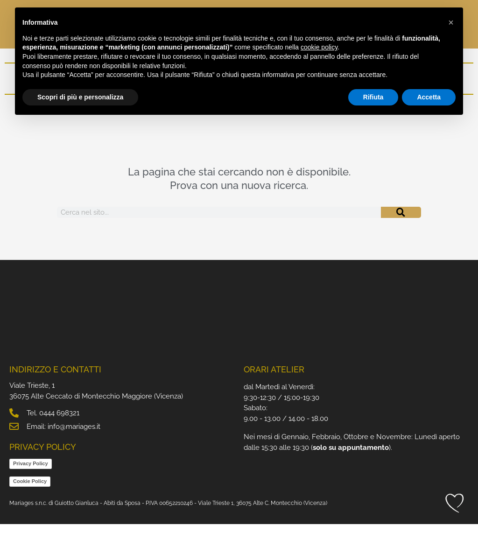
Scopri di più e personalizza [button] (80, 97)
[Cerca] (401, 227)
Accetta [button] (429, 97)
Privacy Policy (30, 478)
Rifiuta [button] (373, 97)
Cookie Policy (30, 496)
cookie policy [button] (319, 47)
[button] (450, 22)
